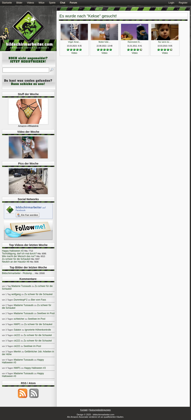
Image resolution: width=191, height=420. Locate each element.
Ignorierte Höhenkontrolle (38, 329)
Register (183, 2)
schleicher (19, 318)
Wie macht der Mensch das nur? (19, 256)
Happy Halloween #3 (13, 250)
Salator (17, 329)
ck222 (17, 335)
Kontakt (84, 410)
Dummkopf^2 (20, 299)
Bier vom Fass (38, 299)
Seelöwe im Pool (45, 313)
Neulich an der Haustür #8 (15, 261)
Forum (73, 2)
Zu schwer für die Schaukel (16, 259)
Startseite (7, 2)
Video (74, 53)
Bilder (19, 2)
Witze (41, 2)
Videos (30, 2)
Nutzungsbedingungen (100, 410)
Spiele (52, 2)
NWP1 (17, 324)
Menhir (17, 351)
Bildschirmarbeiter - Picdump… (18, 273)
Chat (62, 2)
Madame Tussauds (21, 286)
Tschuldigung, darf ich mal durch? (19, 253)
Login (171, 2)
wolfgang (16, 294)
